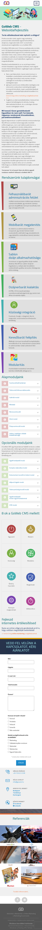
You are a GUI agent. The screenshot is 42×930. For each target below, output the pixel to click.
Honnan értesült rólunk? (16, 716)
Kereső (12, 718)
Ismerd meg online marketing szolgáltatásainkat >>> (22, 96)
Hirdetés (13, 721)
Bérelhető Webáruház (15, 925)
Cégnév (10, 667)
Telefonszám (12, 685)
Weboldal (13, 746)
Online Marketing (30, 913)
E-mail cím (11, 676)
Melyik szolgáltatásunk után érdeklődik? (18, 736)
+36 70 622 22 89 (19, 773)
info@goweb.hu (18, 782)
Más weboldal (14, 730)
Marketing (13, 740)
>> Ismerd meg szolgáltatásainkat (19, 633)
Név (9, 659)
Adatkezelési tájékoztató (26, 920)
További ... (21, 891)
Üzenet (10, 694)
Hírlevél (12, 724)
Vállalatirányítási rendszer (18, 743)
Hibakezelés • (13, 920)
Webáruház (14, 749)
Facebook (17, 803)
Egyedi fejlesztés (15, 752)
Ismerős (12, 727)
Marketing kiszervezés (21, 916)
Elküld (21, 762)
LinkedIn (17, 806)
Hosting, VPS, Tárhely (25, 928)
